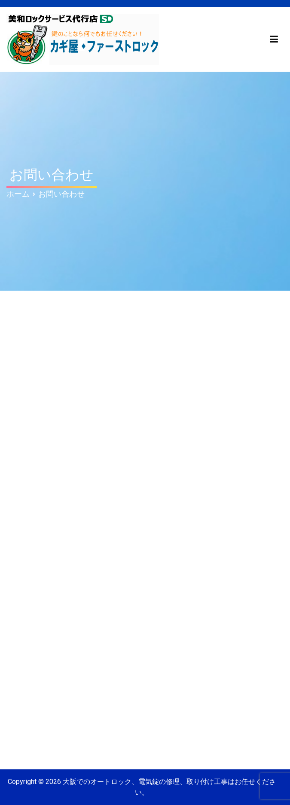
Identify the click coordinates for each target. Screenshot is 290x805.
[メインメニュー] (274, 39)
